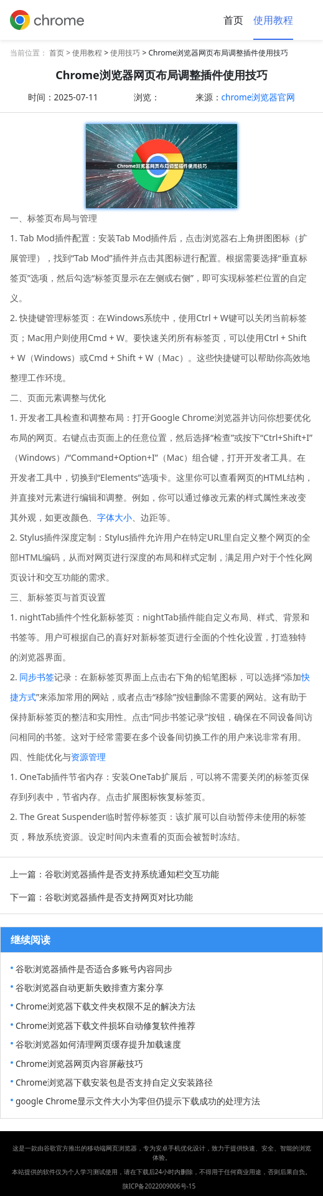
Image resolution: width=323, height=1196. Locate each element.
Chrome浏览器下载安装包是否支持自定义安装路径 (114, 1082)
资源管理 (88, 757)
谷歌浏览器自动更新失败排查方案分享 (90, 987)
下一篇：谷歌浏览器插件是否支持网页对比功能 (101, 897)
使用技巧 (125, 52)
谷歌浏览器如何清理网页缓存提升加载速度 (98, 1044)
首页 (233, 20)
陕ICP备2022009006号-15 (159, 1186)
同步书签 (36, 677)
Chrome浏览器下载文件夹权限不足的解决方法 (105, 1006)
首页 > (60, 52)
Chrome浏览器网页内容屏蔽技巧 (79, 1063)
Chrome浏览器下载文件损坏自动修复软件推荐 (105, 1025)
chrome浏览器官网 (259, 97)
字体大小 (114, 517)
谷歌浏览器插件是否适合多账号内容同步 (94, 969)
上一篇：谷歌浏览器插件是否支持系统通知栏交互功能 (114, 874)
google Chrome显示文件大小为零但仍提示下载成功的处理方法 (138, 1101)
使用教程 (273, 20)
